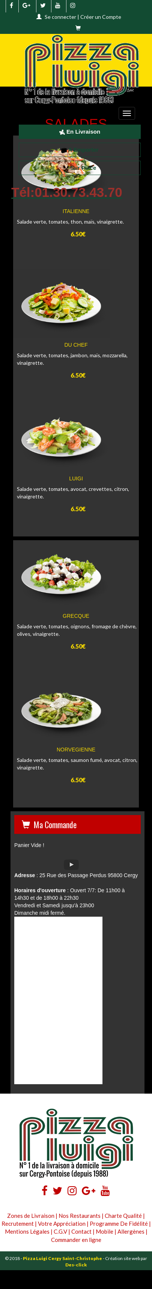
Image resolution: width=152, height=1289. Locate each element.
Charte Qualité (123, 1215)
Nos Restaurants (80, 1215)
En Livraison (79, 131)
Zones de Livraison (30, 1215)
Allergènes (130, 1231)
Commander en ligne (76, 1239)
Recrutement (18, 1223)
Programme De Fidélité (119, 1223)
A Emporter (80, 149)
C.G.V (60, 1231)
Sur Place (79, 168)
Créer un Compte (100, 17)
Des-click (76, 1265)
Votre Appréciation (62, 1223)
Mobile (104, 1231)
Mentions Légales (27, 1231)
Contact (81, 1231)
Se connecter (60, 17)
